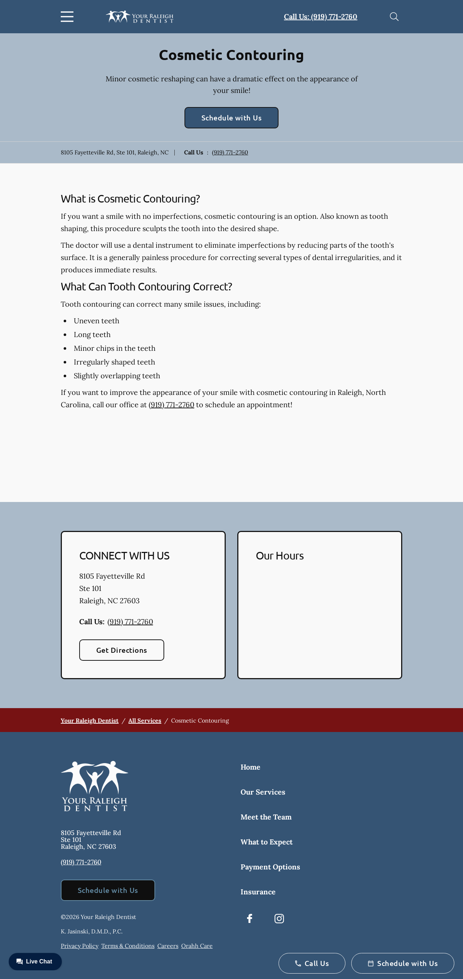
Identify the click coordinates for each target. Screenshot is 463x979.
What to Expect (267, 841)
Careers (167, 945)
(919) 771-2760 (230, 152)
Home (250, 766)
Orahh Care (197, 945)
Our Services (263, 791)
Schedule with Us (231, 117)
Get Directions (121, 650)
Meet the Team (266, 816)
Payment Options (270, 866)
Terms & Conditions (127, 945)
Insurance (258, 891)
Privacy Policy (79, 945)
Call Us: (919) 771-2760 (320, 16)
